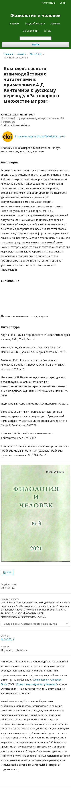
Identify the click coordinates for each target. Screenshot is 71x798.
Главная (14, 23)
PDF (8, 572)
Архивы (55, 23)
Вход (63, 2)
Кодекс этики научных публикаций (36, 684)
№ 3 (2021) (35, 54)
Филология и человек (35, 15)
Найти (35, 44)
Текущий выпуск (35, 23)
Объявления (30, 30)
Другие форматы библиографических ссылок (30, 623)
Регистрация (48, 2)
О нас (47, 30)
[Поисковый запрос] (35, 38)
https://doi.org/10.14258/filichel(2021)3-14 (40, 136)
